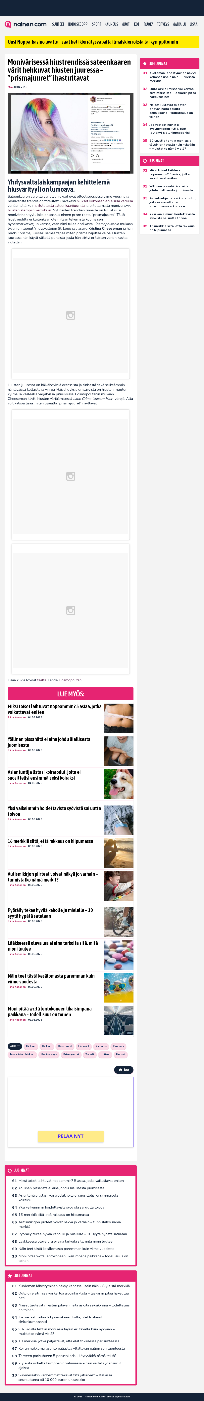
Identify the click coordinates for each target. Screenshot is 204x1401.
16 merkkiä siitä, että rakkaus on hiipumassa (50, 841)
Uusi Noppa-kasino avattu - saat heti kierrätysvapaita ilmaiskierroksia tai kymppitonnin (93, 42)
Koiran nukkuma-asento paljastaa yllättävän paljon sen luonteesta (72, 1348)
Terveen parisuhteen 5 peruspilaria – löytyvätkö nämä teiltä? (67, 1355)
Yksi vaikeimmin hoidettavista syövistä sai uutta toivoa (54, 811)
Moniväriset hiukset (22, 1054)
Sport (96, 24)
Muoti (126, 24)
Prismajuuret (71, 1054)
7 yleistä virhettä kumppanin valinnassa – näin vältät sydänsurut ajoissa (70, 1365)
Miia (10, 87)
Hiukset (31, 1046)
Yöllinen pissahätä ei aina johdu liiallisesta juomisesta (49, 742)
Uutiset (105, 1054)
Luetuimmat (23, 1275)
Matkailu (179, 24)
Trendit (89, 1054)
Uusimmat (21, 1170)
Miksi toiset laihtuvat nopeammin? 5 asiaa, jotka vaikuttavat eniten (55, 709)
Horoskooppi (78, 24)
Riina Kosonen (17, 717)
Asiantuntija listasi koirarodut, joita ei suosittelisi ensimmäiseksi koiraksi (44, 775)
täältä (41, 680)
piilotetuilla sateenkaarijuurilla (60, 205)
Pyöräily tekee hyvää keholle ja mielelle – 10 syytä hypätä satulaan (50, 913)
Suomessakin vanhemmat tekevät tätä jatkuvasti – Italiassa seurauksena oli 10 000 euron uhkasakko (65, 1377)
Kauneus (111, 24)
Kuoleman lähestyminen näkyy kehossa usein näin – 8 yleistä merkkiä (74, 1286)
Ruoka (149, 24)
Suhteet (58, 24)
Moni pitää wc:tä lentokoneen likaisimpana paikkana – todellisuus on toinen (50, 1012)
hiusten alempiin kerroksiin (29, 210)
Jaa (124, 1069)
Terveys (163, 24)
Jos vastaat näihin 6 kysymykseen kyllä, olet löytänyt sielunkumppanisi (60, 1319)
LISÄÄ (194, 24)
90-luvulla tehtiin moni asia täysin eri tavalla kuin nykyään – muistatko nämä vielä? (67, 1331)
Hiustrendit (65, 1046)
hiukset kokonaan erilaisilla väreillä (105, 201)
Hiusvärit (83, 1046)
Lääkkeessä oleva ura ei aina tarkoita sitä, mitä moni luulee (53, 946)
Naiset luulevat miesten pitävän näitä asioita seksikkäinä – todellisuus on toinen (74, 1307)
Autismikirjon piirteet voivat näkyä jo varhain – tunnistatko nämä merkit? (53, 877)
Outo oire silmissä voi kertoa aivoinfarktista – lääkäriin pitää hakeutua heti (74, 1295)
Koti (137, 24)
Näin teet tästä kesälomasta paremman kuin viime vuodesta (51, 979)
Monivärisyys (49, 1054)
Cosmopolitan (70, 680)
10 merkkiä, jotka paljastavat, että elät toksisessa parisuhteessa (69, 1341)
